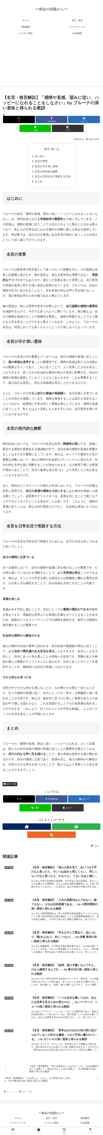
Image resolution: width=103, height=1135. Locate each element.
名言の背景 (41, 161)
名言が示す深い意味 (46, 166)
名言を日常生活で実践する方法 (53, 177)
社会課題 (85, 1124)
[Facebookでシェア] (51, 119)
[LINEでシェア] (35, 128)
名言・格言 (10, 785)
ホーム (18, 1120)
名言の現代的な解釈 (46, 171)
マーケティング (18, 1124)
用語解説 (85, 1120)
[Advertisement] (51, 63)
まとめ (39, 182)
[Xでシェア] (19, 119)
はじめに (40, 156)
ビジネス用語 (51, 1124)
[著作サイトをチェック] (27, 827)
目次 (47, 149)
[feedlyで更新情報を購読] (76, 827)
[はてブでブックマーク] (84, 119)
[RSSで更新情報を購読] (51, 835)
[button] (68, 128)
